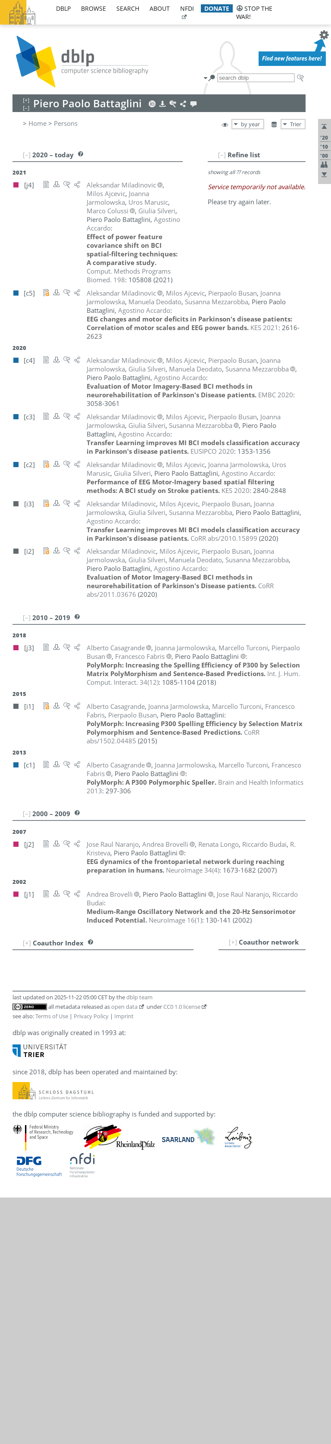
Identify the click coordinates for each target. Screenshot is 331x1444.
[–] (222, 154)
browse (93, 8)
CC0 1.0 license (181, 1006)
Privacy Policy (91, 1016)
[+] (233, 942)
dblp (63, 8)
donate (216, 8)
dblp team (139, 997)
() (192, 870)
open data (124, 1006)
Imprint (124, 1016)
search (127, 8)
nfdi (187, 8)
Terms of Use (51, 1016)
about (160, 8)
